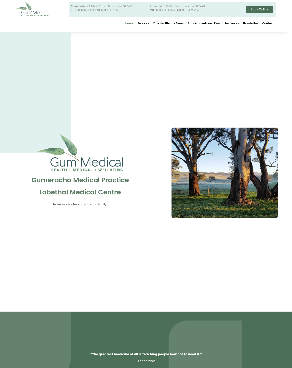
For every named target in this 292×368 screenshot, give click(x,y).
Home (129, 23)
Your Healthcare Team (168, 23)
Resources (232, 23)
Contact (268, 23)
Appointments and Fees (204, 23)
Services (143, 23)
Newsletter (250, 23)
